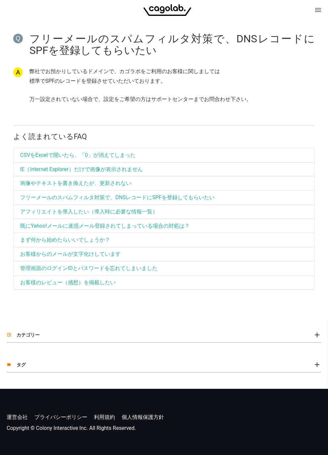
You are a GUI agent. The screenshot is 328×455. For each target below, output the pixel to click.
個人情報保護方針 (143, 417)
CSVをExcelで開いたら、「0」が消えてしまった (78, 155)
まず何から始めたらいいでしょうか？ (65, 240)
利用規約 (104, 417)
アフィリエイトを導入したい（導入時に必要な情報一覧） (89, 211)
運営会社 (17, 417)
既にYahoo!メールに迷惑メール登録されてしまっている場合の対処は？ (105, 226)
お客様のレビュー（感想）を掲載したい (67, 282)
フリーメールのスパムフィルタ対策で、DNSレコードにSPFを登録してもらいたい (117, 197)
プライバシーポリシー (60, 417)
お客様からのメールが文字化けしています (70, 254)
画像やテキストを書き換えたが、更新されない (75, 183)
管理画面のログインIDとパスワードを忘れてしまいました (88, 268)
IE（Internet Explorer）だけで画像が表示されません (81, 169)
